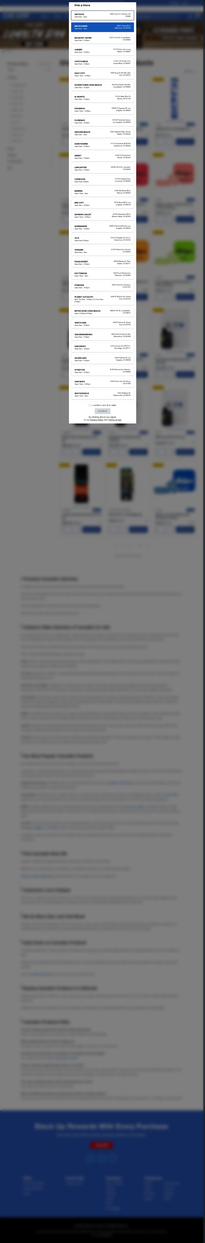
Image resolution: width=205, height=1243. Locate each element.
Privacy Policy (96, 419)
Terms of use (114, 419)
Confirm (102, 411)
